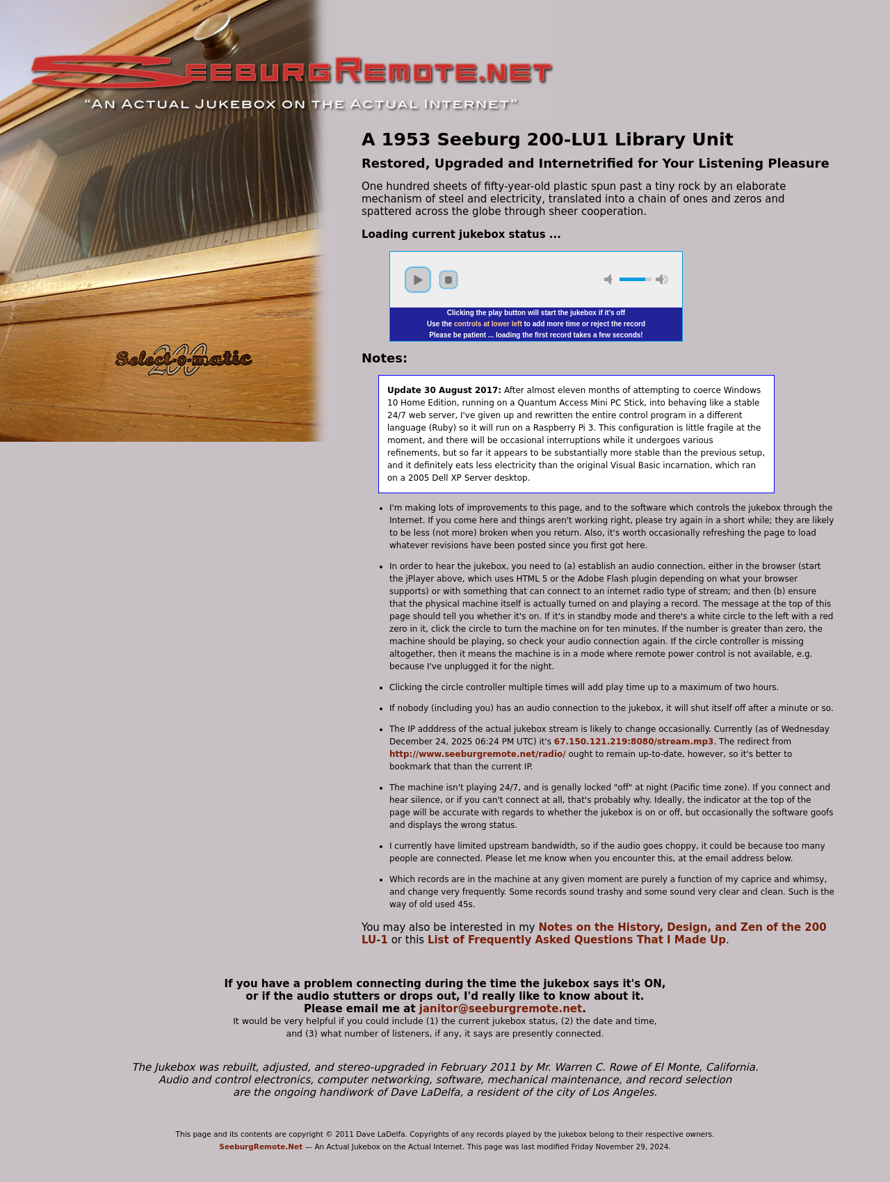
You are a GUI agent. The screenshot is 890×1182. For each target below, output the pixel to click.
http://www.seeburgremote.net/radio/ (477, 754)
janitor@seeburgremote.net (500, 1009)
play (418, 280)
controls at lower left (488, 324)
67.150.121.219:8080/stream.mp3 (634, 741)
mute (610, 279)
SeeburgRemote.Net (260, 1146)
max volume (662, 279)
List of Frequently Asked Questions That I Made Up (577, 940)
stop (448, 279)
